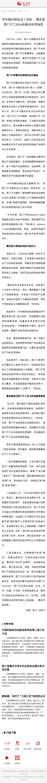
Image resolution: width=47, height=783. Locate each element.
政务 (20, 11)
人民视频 (7, 758)
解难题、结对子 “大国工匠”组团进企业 (23, 696)
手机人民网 (27, 744)
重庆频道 (11, 11)
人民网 (3, 11)
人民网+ (17, 744)
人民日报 (7, 744)
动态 (26, 11)
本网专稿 (8, 624)
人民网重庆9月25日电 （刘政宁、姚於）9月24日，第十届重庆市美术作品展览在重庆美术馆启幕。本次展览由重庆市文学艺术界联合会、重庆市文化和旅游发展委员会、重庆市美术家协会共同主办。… (23, 680)
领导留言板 (37, 744)
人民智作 (17, 758)
